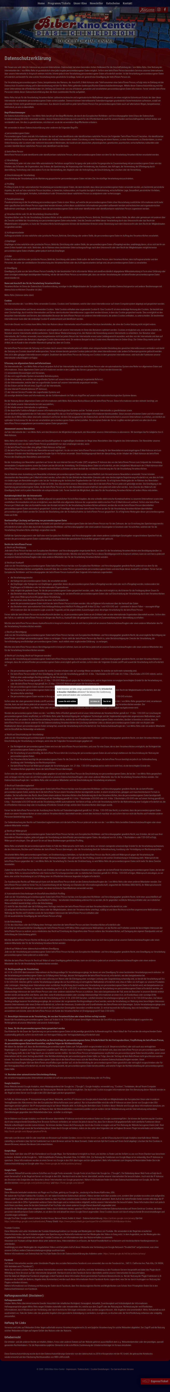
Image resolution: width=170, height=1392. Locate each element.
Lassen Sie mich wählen (67, 701)
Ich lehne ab (94, 701)
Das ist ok (107, 701)
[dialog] (85, 696)
